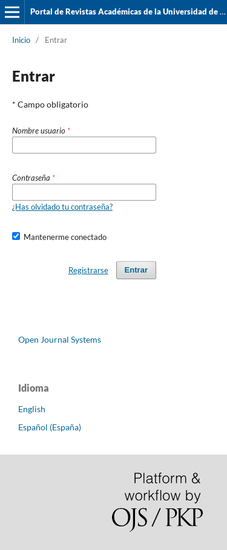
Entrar (136, 269)
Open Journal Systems (59, 339)
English (31, 409)
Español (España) (49, 427)
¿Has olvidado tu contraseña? (62, 207)
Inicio (21, 40)
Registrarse (88, 270)
